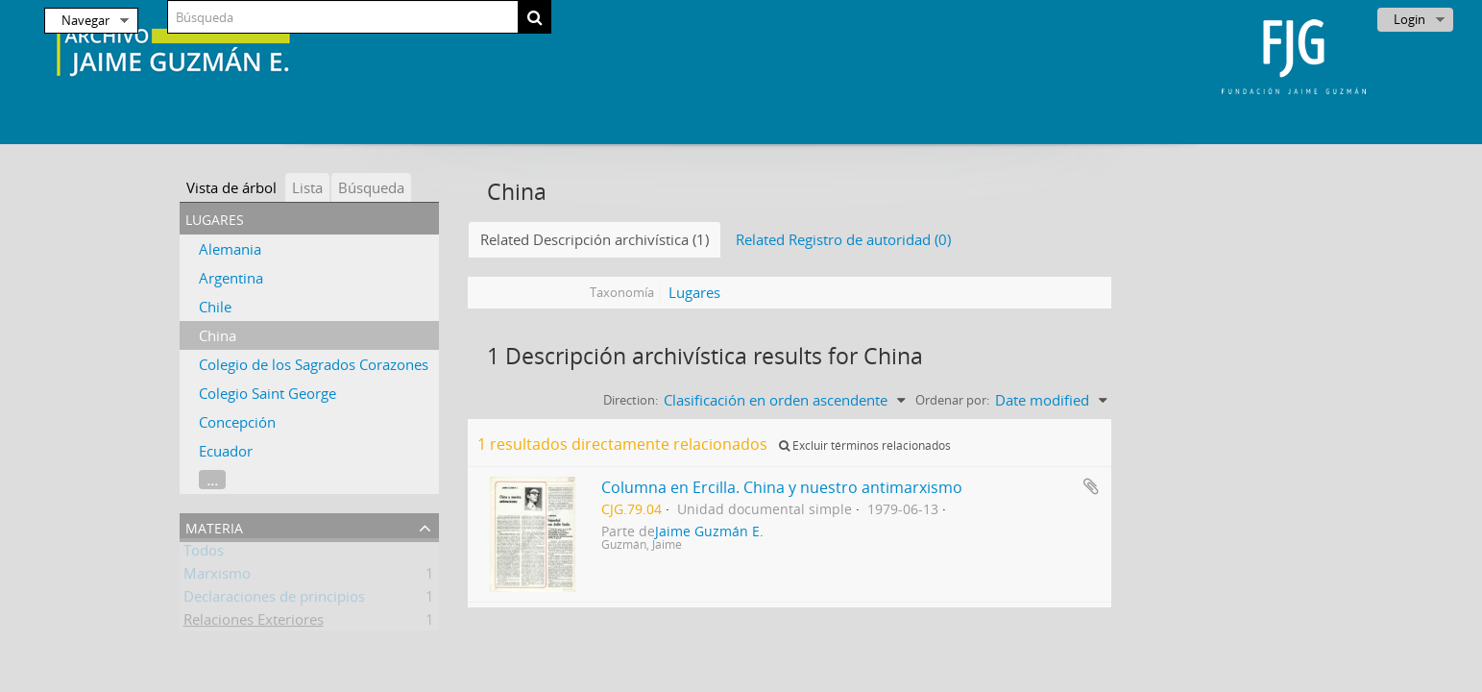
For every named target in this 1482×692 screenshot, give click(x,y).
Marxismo (217, 576)
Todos (203, 553)
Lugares (694, 292)
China (217, 335)
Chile (215, 306)
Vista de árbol (231, 187)
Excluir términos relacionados (865, 445)
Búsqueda (371, 187)
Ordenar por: (952, 399)
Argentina (231, 277)
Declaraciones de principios (274, 599)
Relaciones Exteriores (253, 622)
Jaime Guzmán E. (709, 531)
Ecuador (226, 450)
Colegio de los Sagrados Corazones (313, 364)
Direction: (630, 399)
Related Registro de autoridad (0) (843, 239)
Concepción (237, 422)
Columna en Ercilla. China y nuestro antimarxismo (781, 487)
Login (1409, 19)
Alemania (230, 249)
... (212, 479)
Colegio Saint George (267, 393)
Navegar (85, 20)
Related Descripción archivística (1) (594, 239)
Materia (214, 526)
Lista (307, 187)
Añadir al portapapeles (1091, 486)
